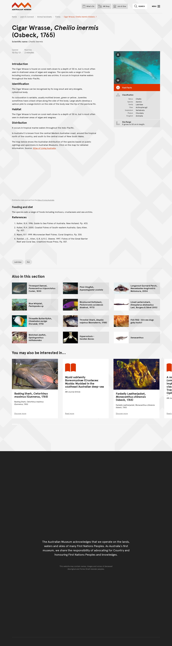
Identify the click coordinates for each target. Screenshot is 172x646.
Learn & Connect (27, 16)
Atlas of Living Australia (44, 147)
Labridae (17, 262)
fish (28, 262)
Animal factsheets (44, 16)
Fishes (57, 16)
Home (14, 16)
